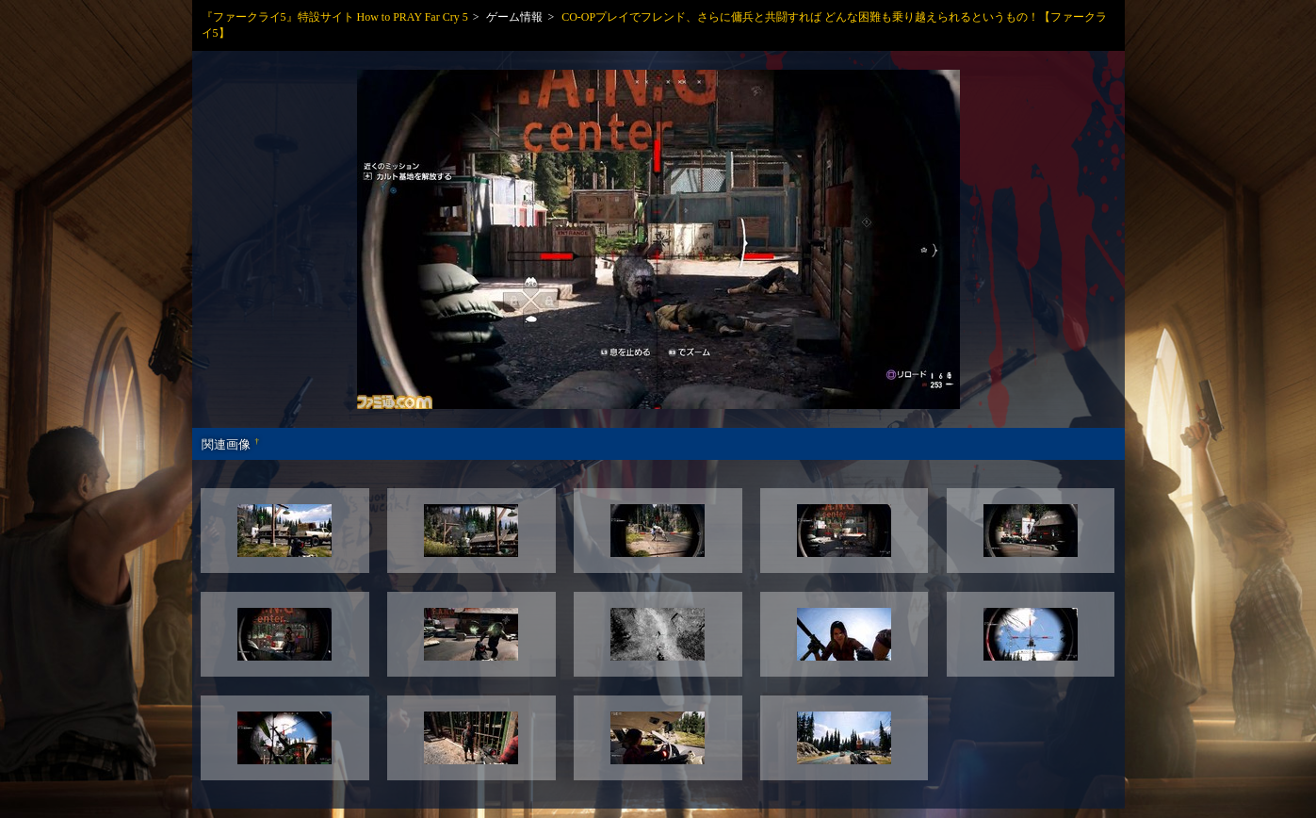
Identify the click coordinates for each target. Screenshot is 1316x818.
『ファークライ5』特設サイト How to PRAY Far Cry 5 (335, 17)
